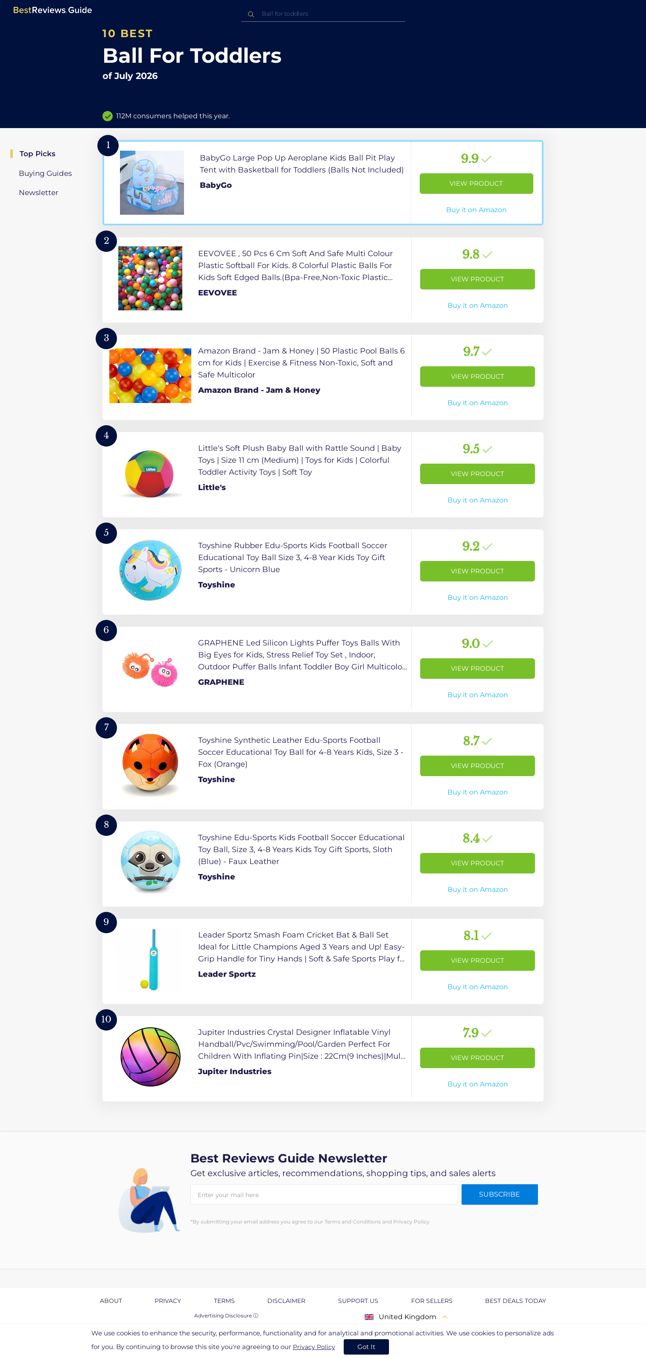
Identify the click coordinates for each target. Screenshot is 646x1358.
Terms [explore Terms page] (224, 1301)
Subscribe (499, 1194)
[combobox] (323, 14)
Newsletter (38, 192)
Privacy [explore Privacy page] (168, 1301)
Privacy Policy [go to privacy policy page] (314, 1347)
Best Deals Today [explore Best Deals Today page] (515, 1301)
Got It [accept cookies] (366, 1347)
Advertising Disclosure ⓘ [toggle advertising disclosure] (226, 1315)
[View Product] (323, 182)
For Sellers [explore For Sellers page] (432, 1301)
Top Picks (38, 153)
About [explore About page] (111, 1301)
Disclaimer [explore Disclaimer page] (286, 1301)
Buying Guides (45, 173)
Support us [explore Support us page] (358, 1301)
